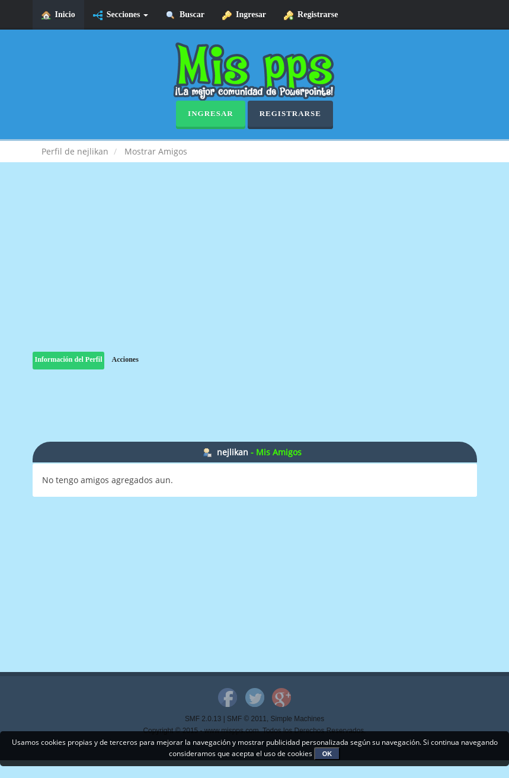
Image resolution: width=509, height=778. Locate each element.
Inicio (58, 15)
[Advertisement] (255, 269)
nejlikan (232, 452)
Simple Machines (298, 719)
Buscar (185, 15)
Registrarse (311, 15)
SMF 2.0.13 (203, 719)
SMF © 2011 (247, 719)
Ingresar (244, 15)
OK (327, 753)
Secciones (120, 15)
